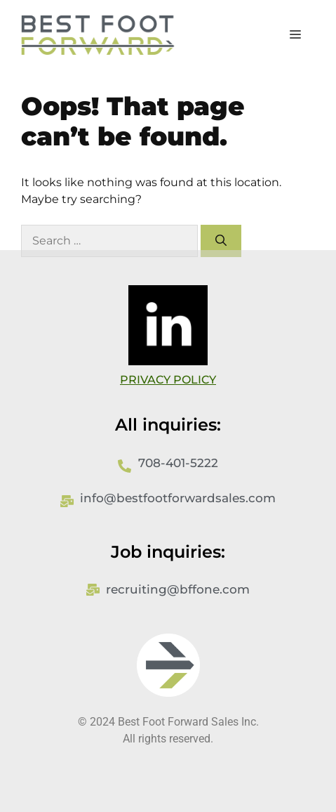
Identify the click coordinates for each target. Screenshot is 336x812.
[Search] (221, 241)
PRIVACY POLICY (168, 379)
